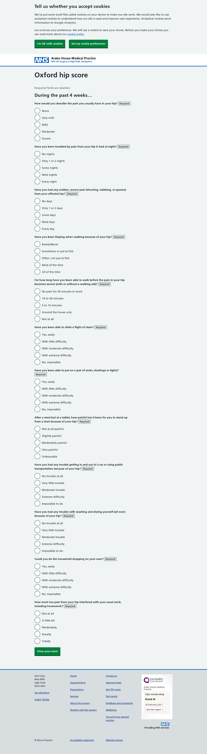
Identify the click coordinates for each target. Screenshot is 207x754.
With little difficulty (54, 341)
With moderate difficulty (57, 348)
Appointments (78, 682)
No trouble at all (52, 476)
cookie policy (75, 34)
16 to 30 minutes (52, 298)
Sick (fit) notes (113, 689)
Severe (46, 138)
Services (74, 696)
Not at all (48, 319)
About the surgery (80, 703)
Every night (49, 181)
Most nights (49, 174)
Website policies (114, 740)
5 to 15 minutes (52, 305)
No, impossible (51, 362)
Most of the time (52, 265)
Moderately (49, 627)
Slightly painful (51, 436)
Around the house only (57, 312)
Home (73, 675)
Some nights (50, 168)
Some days (49, 215)
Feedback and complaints (119, 703)
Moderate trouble (53, 490)
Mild (45, 124)
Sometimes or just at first (57, 251)
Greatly (46, 634)
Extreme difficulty (53, 496)
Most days (48, 222)
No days (47, 201)
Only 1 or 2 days (52, 208)
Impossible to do (52, 503)
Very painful (50, 449)
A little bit (48, 620)
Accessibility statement (82, 740)
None (45, 111)
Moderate (48, 131)
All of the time (51, 272)
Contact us (111, 675)
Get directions (41, 692)
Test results (111, 696)
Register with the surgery (83, 710)
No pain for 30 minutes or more (62, 291)
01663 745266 (41, 699)
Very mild (48, 117)
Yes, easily (48, 334)
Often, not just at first (55, 258)
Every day (48, 228)
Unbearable (49, 456)
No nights (48, 154)
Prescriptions (77, 689)
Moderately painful (54, 442)
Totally (46, 641)
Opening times (113, 682)
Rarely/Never (50, 244)
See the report (153, 709)
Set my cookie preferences (88, 43)
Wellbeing (111, 710)
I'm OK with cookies (50, 43)
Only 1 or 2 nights (53, 161)
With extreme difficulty (56, 355)
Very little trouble (53, 483)
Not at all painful (53, 429)
